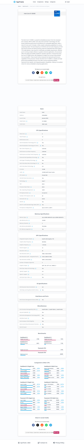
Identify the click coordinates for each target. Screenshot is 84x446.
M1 (21, 368)
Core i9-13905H (47, 370)
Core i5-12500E (23, 373)
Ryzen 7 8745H (23, 407)
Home (34, 2)
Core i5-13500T (23, 370)
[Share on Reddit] (42, 72)
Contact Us (43, 443)
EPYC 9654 (22, 391)
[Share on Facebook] (33, 72)
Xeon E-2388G (23, 393)
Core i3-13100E (23, 386)
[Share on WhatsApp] (46, 72)
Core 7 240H (23, 400)
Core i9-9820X (47, 407)
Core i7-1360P (23, 409)
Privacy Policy (60, 443)
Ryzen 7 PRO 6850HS (48, 384)
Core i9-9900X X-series (49, 377)
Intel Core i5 (25, 6)
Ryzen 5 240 (47, 402)
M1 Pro (21, 402)
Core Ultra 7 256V (48, 400)
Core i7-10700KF (47, 391)
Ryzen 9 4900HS (47, 393)
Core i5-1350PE (47, 386)
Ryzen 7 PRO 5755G (24, 377)
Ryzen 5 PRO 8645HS (48, 368)
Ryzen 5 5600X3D (24, 375)
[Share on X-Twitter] (37, 72)
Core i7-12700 (23, 384)
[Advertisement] (42, 27)
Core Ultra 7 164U (48, 375)
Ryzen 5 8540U (47, 409)
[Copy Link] (56, 80)
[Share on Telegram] (50, 72)
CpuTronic (18, 2)
